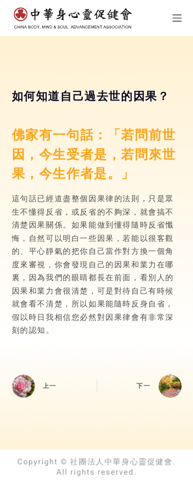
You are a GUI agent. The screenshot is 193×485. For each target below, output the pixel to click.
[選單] (177, 18)
